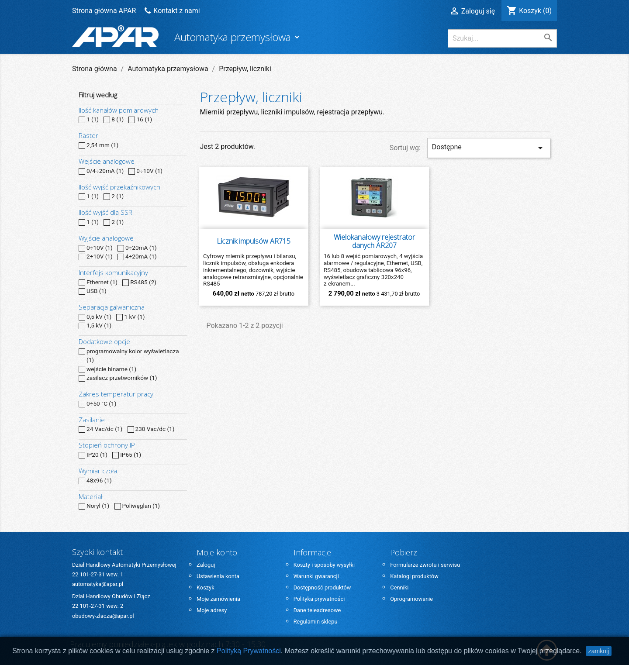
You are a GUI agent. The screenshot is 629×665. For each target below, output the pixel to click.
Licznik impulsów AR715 (253, 241)
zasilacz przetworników (121, 377)
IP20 (96, 454)
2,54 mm (102, 144)
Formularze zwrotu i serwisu (425, 565)
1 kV (134, 316)
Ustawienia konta (218, 576)
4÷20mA (141, 256)
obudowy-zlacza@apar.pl (103, 616)
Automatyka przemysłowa (234, 37)
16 (144, 119)
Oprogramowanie (411, 599)
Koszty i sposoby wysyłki (324, 565)
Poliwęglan (141, 505)
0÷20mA (141, 247)
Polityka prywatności (319, 599)
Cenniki (399, 587)
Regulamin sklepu (316, 621)
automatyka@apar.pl (97, 584)
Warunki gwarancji (316, 576)
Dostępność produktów (322, 587)
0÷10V (149, 170)
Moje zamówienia (218, 599)
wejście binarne (111, 368)
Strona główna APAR (105, 11)
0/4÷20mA (105, 170)
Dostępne (489, 148)
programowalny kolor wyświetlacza (132, 355)
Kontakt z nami (176, 11)
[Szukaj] (502, 38)
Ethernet (102, 282)
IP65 (130, 454)
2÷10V (99, 256)
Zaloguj (206, 565)
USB (96, 290)
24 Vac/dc (104, 428)
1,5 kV (98, 325)
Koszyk (205, 587)
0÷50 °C (101, 403)
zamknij (598, 651)
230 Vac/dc (155, 428)
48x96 (99, 480)
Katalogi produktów (414, 576)
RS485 (143, 282)
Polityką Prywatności (249, 651)
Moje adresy (212, 610)
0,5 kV (98, 316)
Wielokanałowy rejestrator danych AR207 (374, 241)
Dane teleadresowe (317, 610)
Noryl (97, 505)
